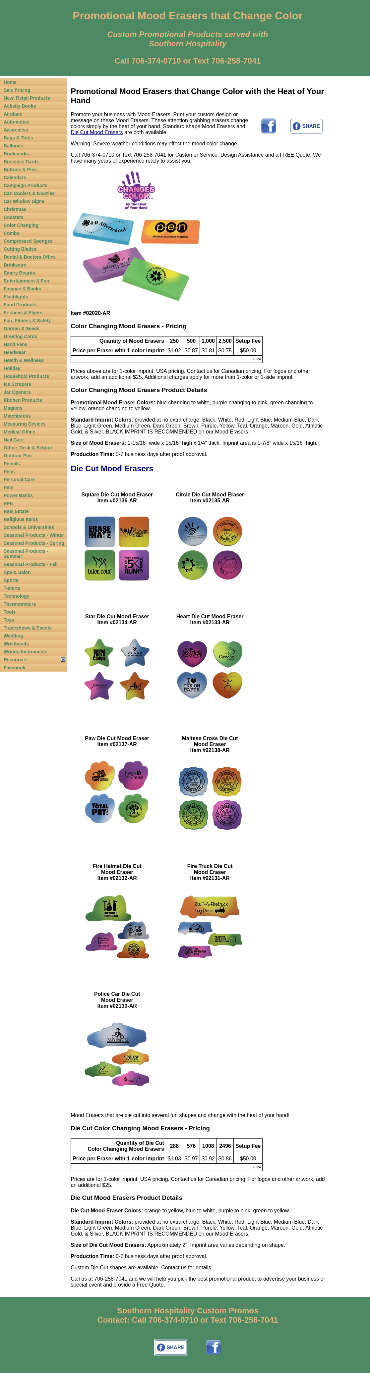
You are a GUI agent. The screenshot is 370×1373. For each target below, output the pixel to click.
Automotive (16, 122)
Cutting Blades (20, 249)
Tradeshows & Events (28, 628)
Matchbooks (17, 416)
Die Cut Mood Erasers (97, 132)
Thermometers (20, 604)
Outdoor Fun (18, 455)
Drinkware (15, 265)
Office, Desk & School (28, 447)
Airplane (13, 114)
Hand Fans (16, 344)
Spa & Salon (17, 572)
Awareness (16, 129)
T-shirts (12, 588)
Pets (9, 487)
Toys (9, 620)
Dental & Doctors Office (30, 257)
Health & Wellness (24, 360)
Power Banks (18, 495)
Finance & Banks (22, 288)
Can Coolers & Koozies (29, 193)
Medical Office (19, 431)
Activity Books (20, 106)
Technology (17, 596)
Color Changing (21, 225)
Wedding (13, 635)
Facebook (14, 667)
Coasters (14, 217)
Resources (16, 659)
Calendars (15, 177)
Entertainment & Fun (26, 280)
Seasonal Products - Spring (34, 543)
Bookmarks (16, 153)
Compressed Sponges (28, 241)
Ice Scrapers (17, 384)
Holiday (12, 368)
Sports (11, 580)
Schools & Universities (29, 527)
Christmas (15, 209)
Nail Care (14, 439)
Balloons (13, 145)
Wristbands (16, 643)
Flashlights (16, 296)
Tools (10, 612)
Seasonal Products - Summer (26, 553)
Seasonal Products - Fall (31, 564)
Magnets (13, 408)
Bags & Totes (18, 137)
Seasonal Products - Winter (34, 535)
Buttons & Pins (20, 169)
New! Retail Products (27, 98)
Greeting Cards (20, 336)
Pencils (12, 463)
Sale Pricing (17, 90)
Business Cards (21, 161)
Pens (9, 471)
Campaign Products (25, 185)
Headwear (15, 352)
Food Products (20, 304)
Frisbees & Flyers (23, 312)
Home (10, 82)
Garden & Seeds (21, 328)
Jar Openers (17, 392)
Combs (11, 233)
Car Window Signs (24, 201)
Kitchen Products (23, 400)
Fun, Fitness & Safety (27, 320)
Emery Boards (19, 273)
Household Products (26, 376)
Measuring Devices (25, 424)
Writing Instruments (25, 651)
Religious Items (21, 519)
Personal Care (19, 479)
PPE (8, 503)
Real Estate (16, 511)
